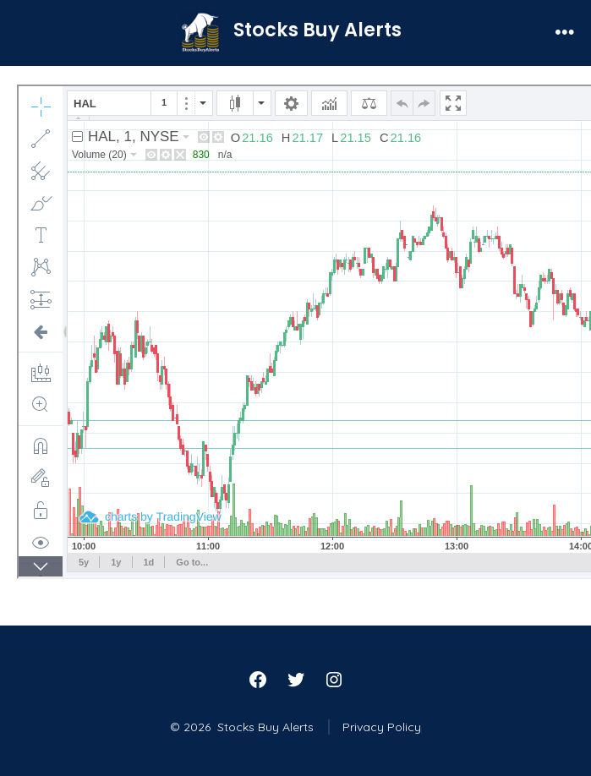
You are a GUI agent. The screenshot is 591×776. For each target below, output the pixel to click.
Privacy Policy (381, 727)
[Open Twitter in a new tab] (296, 680)
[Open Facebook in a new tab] (258, 680)
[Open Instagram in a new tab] (334, 680)
